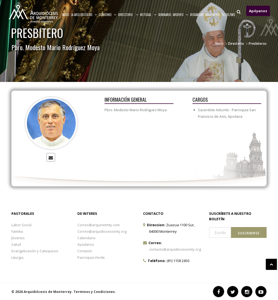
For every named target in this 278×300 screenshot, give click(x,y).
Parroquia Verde (91, 257)
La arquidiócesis (84, 14)
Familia (17, 231)
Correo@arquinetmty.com (98, 224)
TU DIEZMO (228, 14)
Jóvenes (18, 237)
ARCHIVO (180, 14)
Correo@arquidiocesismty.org (102, 231)
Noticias (148, 14)
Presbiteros (258, 43)
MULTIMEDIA (212, 14)
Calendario (86, 237)
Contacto (84, 250)
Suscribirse (249, 233)
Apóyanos (258, 10)
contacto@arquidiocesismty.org (175, 249)
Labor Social (21, 224)
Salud (16, 244)
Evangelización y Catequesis (34, 250)
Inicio (65, 14)
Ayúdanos (85, 244)
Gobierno (107, 14)
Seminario (164, 14)
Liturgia (17, 257)
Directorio (128, 14)
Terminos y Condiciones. (95, 291)
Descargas (196, 14)
